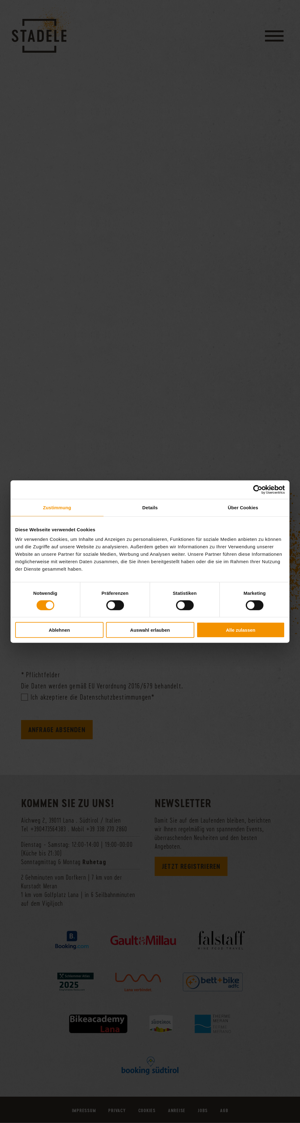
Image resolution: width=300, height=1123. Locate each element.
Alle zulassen (240, 630)
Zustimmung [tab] (57, 507)
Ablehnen (59, 630)
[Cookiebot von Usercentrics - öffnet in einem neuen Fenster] (258, 489)
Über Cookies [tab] (243, 507)
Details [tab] (150, 507)
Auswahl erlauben (150, 630)
